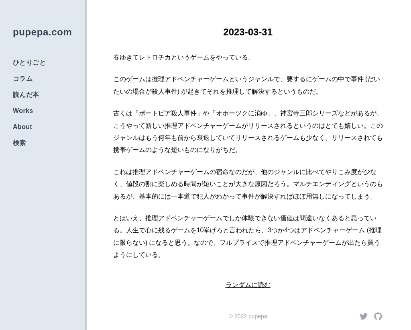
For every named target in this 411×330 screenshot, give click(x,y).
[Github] (378, 316)
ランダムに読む (248, 284)
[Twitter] (364, 316)
